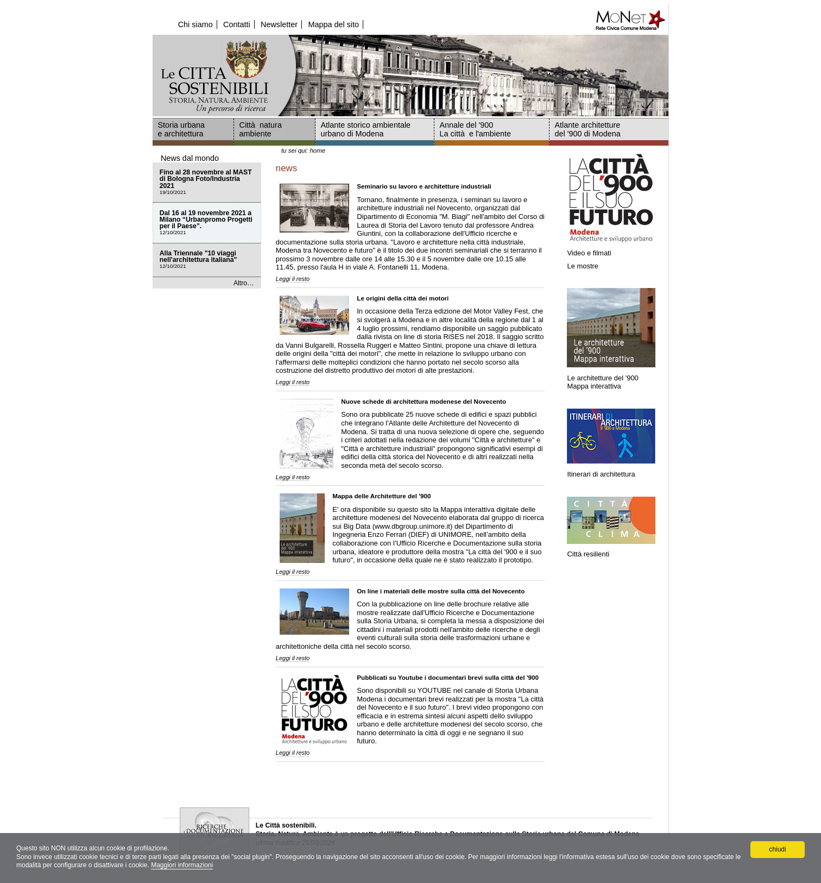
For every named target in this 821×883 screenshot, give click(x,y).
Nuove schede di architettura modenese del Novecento (423, 401)
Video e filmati (589, 253)
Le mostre (582, 266)
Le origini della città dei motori (403, 298)
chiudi (777, 849)
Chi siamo (195, 24)
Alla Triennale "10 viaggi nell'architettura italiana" (207, 260)
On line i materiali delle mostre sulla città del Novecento (441, 590)
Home (317, 150)
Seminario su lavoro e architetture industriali (424, 186)
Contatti (236, 24)
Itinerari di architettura (602, 474)
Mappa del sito (333, 24)
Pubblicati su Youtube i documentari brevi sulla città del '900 (448, 677)
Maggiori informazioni (182, 865)
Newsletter (279, 24)
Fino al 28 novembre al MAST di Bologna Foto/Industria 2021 (207, 182)
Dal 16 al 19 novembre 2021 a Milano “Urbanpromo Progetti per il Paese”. (207, 223)
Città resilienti (588, 554)
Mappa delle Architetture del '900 (381, 495)
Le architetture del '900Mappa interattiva (602, 382)
